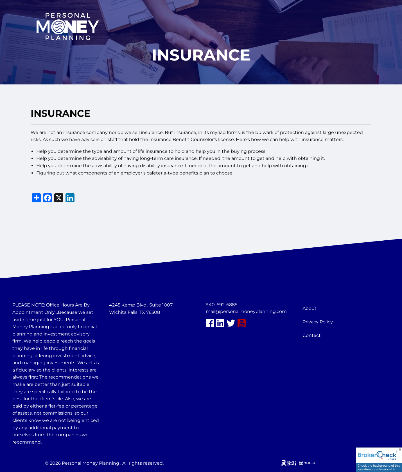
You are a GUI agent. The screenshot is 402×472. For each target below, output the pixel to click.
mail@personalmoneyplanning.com (246, 311)
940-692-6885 (221, 304)
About (309, 308)
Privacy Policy (317, 322)
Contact (311, 335)
